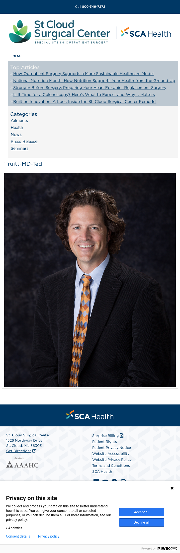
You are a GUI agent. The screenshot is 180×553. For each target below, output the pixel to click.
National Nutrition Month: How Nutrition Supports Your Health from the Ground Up (94, 80)
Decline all (142, 522)
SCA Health (102, 472)
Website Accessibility (110, 454)
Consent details (18, 536)
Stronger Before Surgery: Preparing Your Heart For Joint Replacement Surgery (89, 87)
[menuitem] (90, 414)
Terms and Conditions (111, 466)
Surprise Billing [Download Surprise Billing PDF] (108, 436)
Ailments (19, 120)
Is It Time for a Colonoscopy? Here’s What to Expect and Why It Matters (84, 94)
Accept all (141, 512)
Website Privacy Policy (112, 460)
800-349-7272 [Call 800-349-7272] (90, 6)
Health (17, 127)
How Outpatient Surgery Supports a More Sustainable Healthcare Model (83, 73)
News (16, 134)
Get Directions (18, 451)
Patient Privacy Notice (111, 448)
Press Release (24, 141)
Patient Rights (104, 442)
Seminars (19, 148)
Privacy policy (48, 536)
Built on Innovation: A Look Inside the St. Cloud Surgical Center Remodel (84, 101)
